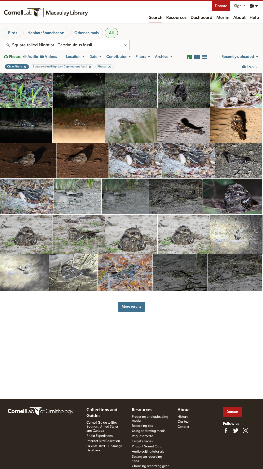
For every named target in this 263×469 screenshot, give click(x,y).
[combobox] (67, 45)
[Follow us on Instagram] (246, 430)
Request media (142, 436)
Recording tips (142, 426)
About (239, 17)
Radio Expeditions (99, 436)
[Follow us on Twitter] (236, 430)
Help (254, 17)
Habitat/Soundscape (46, 33)
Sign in (240, 6)
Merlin (222, 17)
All (111, 33)
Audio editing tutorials (148, 451)
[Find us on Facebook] (226, 430)
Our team (184, 421)
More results (131, 306)
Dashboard (201, 17)
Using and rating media (149, 431)
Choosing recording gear (150, 466)
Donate (221, 6)
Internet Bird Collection (103, 441)
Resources (176, 17)
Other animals (86, 33)
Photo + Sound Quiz (147, 446)
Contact (183, 427)
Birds (12, 33)
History (183, 416)
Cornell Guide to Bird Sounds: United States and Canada (102, 427)
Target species (142, 441)
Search (155, 17)
